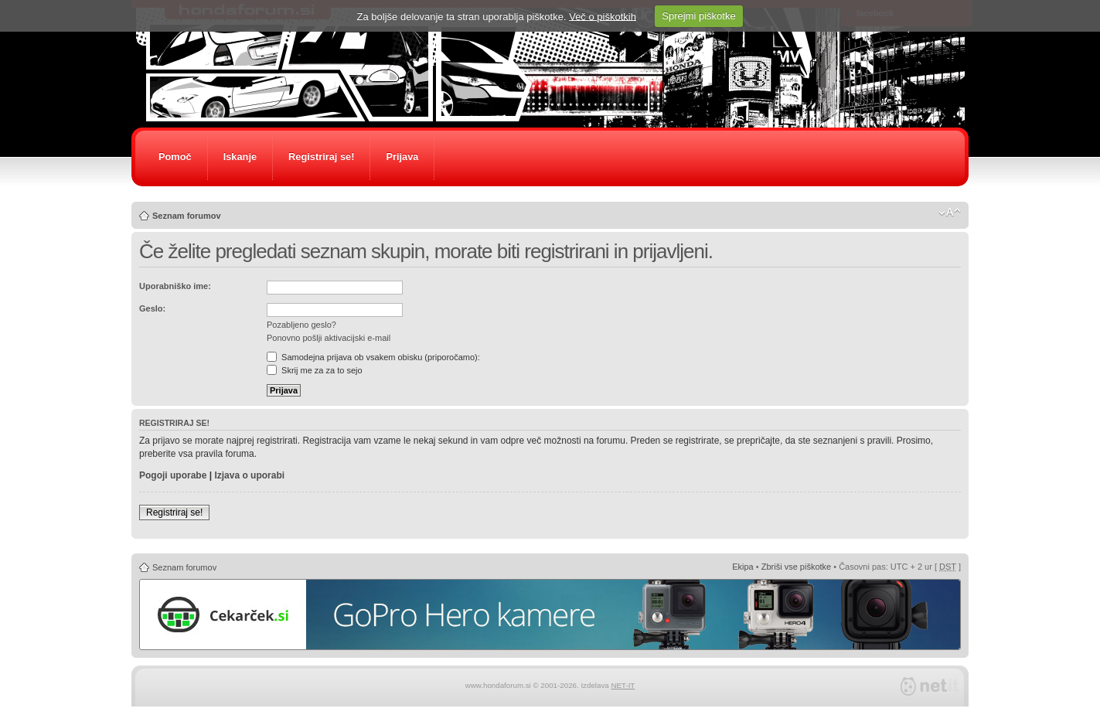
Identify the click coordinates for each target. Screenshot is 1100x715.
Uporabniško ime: (175, 286)
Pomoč (175, 156)
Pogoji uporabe (172, 475)
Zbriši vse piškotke (796, 566)
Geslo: (152, 308)
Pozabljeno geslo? (301, 324)
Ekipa (743, 566)
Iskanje (240, 156)
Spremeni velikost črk (949, 213)
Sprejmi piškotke (698, 16)
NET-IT (623, 685)
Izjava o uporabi (249, 475)
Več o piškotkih (602, 16)
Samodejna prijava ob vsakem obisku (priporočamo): (373, 357)
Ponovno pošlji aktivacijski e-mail (328, 337)
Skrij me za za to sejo (315, 370)
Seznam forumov (186, 215)
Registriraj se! (321, 156)
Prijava (402, 156)
